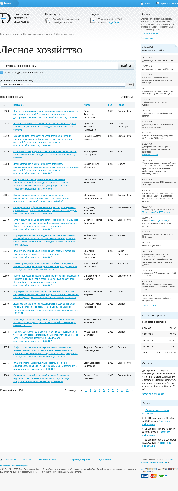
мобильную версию (158, 221)
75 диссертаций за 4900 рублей (156, 212)
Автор (87, 105)
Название (18, 105)
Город (121, 105)
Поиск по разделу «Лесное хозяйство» (21, 72)
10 (127, 390)
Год (110, 105)
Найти (126, 66)
